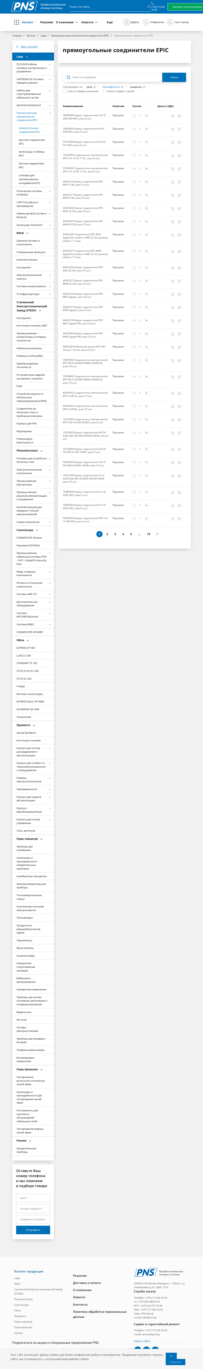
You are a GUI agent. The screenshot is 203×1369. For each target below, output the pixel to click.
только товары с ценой (120, 91)
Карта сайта (142, 1341)
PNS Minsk (147, 1313)
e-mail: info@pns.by (145, 1317)
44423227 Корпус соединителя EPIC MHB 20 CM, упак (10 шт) (83, 282)
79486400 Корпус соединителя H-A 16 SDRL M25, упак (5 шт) (84, 493)
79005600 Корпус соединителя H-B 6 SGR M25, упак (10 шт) (83, 130)
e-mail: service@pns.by (147, 1334)
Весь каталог (29, 46)
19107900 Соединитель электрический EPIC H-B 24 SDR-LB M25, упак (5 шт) (85, 421)
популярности (111, 87)
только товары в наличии (82, 91)
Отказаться (175, 1362)
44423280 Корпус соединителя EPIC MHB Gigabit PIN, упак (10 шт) (83, 335)
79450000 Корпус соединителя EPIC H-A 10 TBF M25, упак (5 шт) (85, 520)
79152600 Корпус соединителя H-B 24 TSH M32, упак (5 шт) (84, 143)
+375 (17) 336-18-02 (152, 1309)
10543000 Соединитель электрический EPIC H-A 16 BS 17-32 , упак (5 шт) (85, 170)
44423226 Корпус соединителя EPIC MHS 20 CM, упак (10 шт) (83, 269)
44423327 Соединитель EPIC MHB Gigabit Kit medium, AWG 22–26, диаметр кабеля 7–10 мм (85, 254)
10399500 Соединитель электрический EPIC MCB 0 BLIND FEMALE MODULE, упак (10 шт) (85, 363)
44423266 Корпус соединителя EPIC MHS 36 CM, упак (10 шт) (83, 209)
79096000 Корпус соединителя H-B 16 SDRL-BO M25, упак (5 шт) (84, 117)
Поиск (174, 77)
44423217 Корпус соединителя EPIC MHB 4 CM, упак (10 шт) (83, 196)
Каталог (27, 22)
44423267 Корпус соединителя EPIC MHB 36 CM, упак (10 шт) (83, 222)
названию (136, 87)
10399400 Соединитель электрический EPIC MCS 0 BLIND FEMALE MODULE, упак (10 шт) (85, 379)
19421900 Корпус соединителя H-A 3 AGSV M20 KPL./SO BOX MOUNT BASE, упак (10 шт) (84, 478)
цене (89, 87)
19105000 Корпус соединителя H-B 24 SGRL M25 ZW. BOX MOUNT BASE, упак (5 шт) (85, 435)
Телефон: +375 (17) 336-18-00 (150, 1297)
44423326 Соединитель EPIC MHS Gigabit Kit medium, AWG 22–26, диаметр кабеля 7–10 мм (85, 237)
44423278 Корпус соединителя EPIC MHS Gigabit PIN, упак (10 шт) (83, 322)
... (139, 534)
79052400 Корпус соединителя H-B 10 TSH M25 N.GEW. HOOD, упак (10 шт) (84, 463)
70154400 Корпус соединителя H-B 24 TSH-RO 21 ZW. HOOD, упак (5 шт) (84, 450)
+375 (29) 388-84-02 (149, 1301)
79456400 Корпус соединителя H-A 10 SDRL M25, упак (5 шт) (84, 506)
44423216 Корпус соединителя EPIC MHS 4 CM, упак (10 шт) (83, 183)
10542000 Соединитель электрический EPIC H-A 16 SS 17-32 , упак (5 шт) (85, 156)
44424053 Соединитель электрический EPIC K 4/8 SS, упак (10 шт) (85, 394)
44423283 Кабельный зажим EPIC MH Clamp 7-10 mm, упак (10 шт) (84, 348)
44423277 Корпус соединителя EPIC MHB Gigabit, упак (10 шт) (83, 308)
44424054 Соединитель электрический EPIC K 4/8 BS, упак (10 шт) (85, 407)
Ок (171, 1355)
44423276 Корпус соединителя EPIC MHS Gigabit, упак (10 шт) (83, 295)
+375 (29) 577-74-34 (151, 1305)
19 (148, 534)
